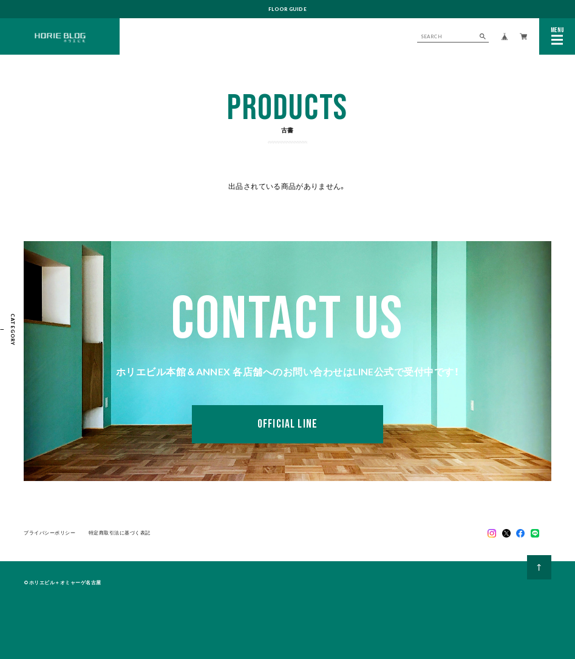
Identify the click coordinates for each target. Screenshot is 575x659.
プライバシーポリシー (50, 534)
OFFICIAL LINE (287, 424)
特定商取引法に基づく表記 (120, 534)
